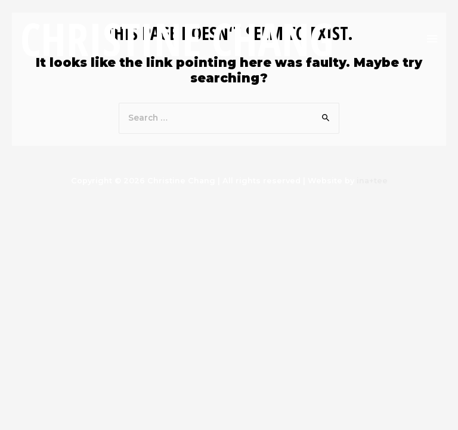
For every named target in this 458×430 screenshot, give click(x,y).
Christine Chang (176, 38)
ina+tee (372, 180)
